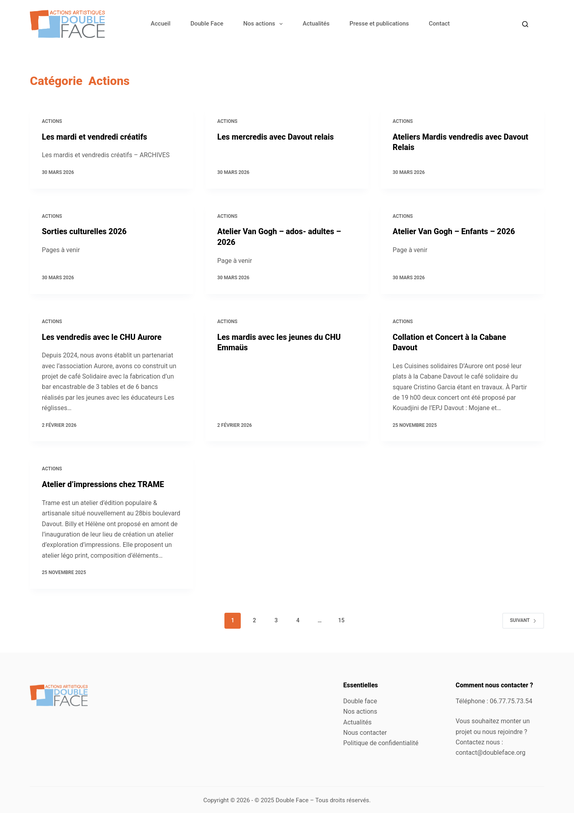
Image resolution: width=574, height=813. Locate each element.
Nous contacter (365, 731)
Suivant (523, 619)
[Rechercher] (525, 24)
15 (341, 619)
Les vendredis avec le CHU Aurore (102, 336)
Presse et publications (379, 23)
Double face (360, 700)
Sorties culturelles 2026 (85, 231)
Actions (52, 121)
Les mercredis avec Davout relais (276, 137)
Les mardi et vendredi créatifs (95, 137)
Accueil (161, 23)
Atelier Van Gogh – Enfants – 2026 (455, 231)
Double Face (207, 23)
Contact (439, 23)
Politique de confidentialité (381, 742)
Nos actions (264, 24)
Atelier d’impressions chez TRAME (104, 483)
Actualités (316, 23)
